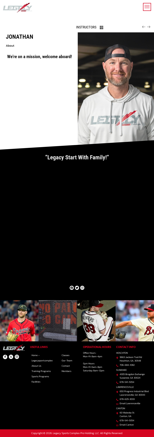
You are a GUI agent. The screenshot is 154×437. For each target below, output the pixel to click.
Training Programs (41, 371)
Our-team (67, 360)
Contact (66, 366)
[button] (39, 45)
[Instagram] (17, 357)
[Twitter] (11, 357)
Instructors (86, 27)
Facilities (36, 381)
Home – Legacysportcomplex (42, 357)
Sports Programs (40, 376)
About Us (36, 366)
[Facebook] (5, 357)
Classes (65, 355)
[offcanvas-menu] (147, 7)
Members (66, 371)
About (10, 45)
